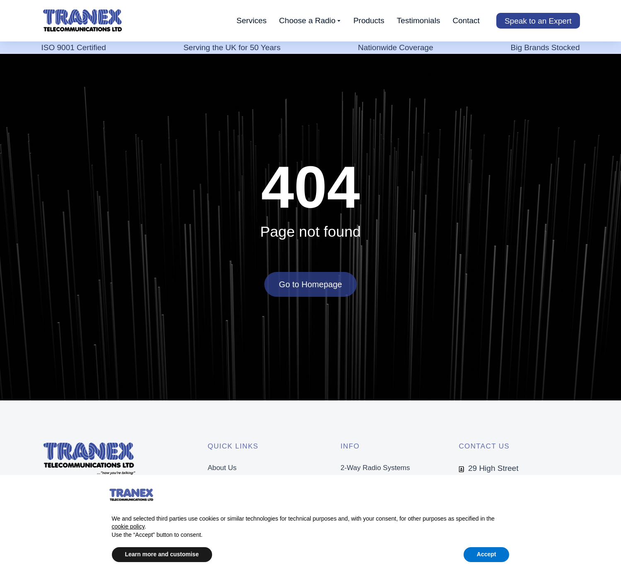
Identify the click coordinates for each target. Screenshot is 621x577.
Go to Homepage (310, 284)
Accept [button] (486, 554)
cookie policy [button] (128, 526)
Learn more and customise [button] (162, 554)
